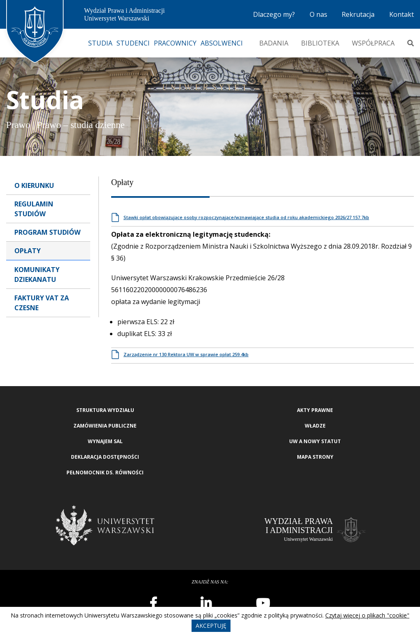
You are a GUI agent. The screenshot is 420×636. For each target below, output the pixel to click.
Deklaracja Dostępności (105, 456)
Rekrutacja (358, 14)
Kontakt (401, 14)
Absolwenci (222, 43)
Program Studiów (47, 232)
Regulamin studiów (33, 208)
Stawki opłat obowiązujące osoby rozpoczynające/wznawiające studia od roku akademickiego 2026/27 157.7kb (246, 217)
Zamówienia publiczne (105, 425)
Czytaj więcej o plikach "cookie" (367, 615)
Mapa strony (315, 456)
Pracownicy (175, 43)
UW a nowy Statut (315, 441)
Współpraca (373, 43)
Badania (273, 43)
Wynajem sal (105, 441)
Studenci (133, 43)
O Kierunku (34, 185)
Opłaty (27, 250)
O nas (318, 14)
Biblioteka (320, 43)
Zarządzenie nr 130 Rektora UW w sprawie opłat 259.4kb (186, 354)
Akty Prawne (315, 410)
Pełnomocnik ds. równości (105, 472)
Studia (100, 43)
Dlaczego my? (274, 14)
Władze (315, 425)
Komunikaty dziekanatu (36, 274)
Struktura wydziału (105, 410)
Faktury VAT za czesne (41, 302)
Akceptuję (211, 625)
